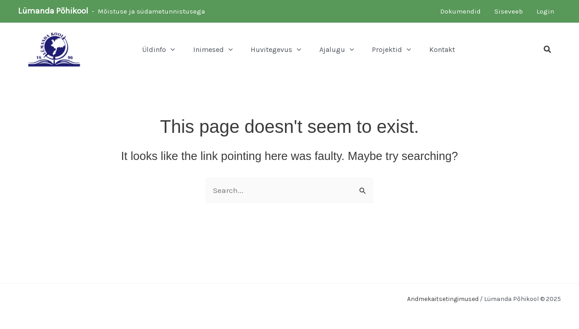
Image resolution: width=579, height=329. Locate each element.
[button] (548, 50)
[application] (170, 49)
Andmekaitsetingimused (443, 299)
